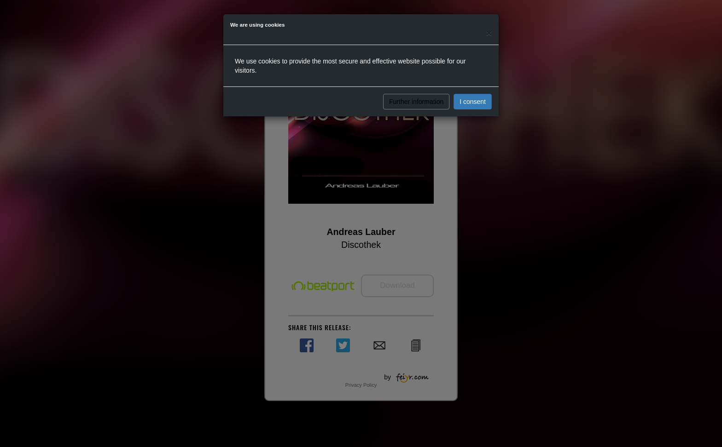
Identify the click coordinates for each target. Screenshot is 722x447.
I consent (473, 101)
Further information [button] (416, 101)
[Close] (489, 33)
